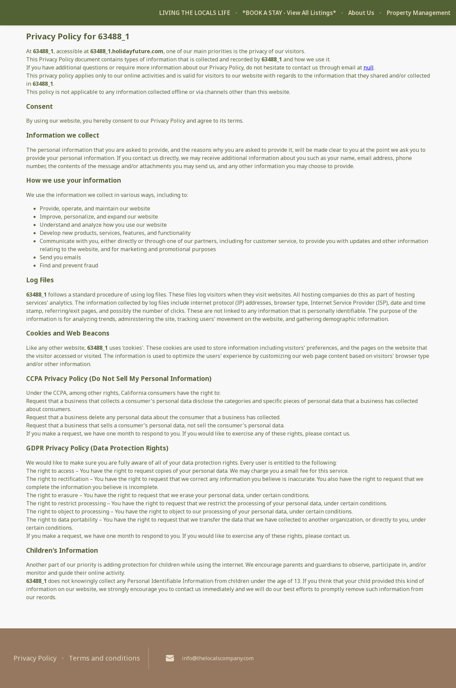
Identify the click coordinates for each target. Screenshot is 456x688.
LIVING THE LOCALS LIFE (194, 12)
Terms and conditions (104, 658)
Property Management (418, 12)
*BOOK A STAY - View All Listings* (289, 12)
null (368, 67)
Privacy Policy (35, 658)
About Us (361, 12)
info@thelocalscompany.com (210, 658)
